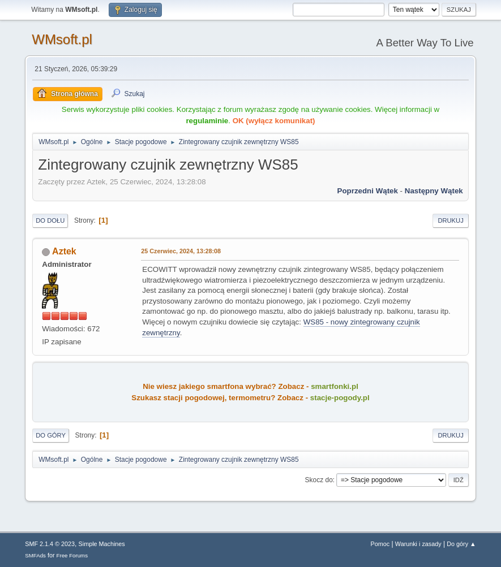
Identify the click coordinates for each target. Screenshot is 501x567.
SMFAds (35, 555)
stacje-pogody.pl (340, 397)
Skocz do (319, 480)
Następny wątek (434, 191)
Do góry (51, 435)
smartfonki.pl (334, 386)
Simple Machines (102, 543)
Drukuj (450, 220)
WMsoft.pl (62, 39)
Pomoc (380, 543)
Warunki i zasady (418, 543)
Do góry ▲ (461, 543)
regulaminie (207, 120)
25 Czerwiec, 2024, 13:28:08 (181, 251)
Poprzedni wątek (367, 191)
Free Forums (72, 555)
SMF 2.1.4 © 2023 (50, 543)
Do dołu (50, 220)
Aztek (64, 251)
